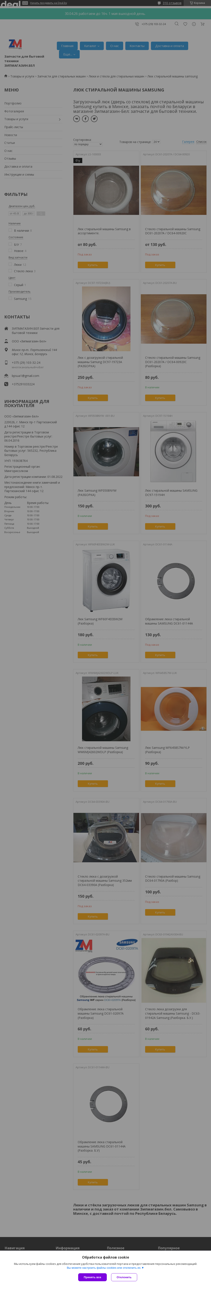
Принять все (92, 1277)
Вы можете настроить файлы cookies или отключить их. (104, 1267)
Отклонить (124, 1277)
